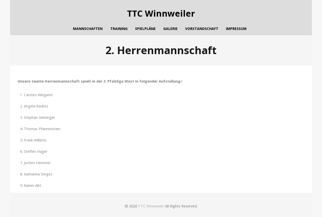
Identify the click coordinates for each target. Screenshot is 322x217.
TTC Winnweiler (161, 14)
